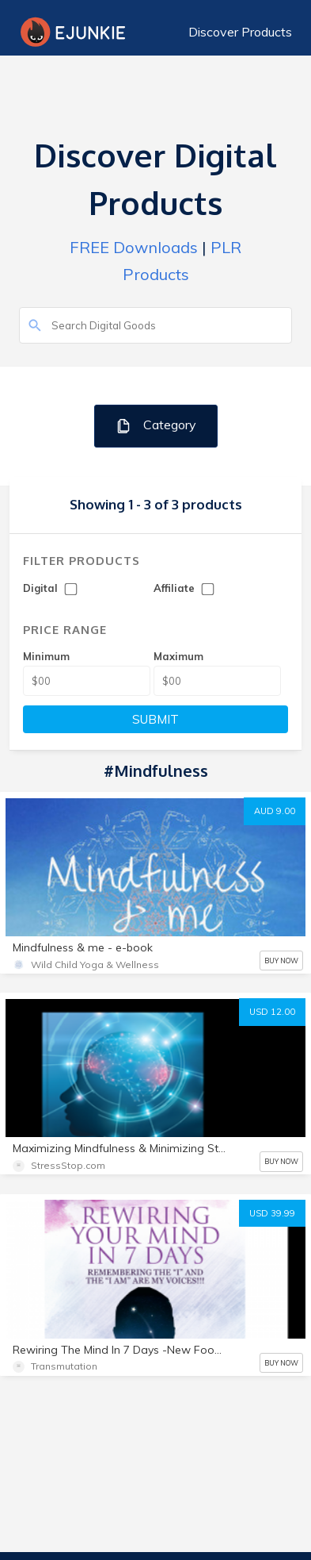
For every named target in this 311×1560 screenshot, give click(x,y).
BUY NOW (281, 960)
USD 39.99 (272, 1213)
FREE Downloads (134, 247)
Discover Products (240, 32)
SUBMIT (155, 719)
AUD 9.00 (274, 811)
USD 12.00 (272, 1011)
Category (155, 426)
